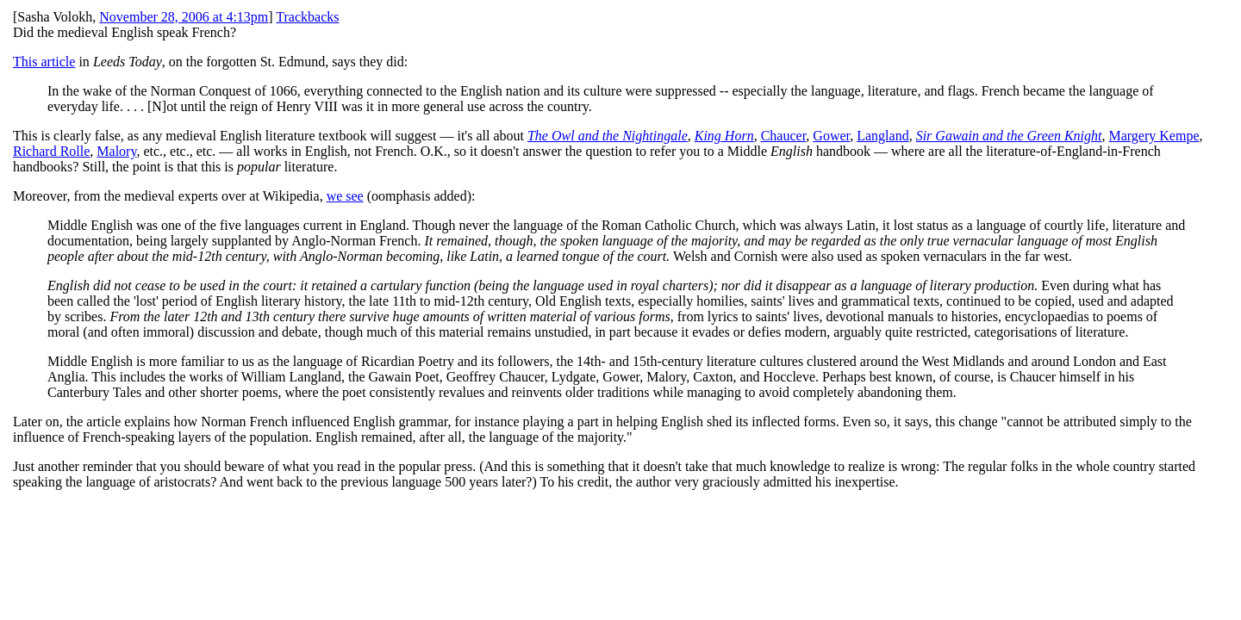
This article (44, 61)
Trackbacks (307, 16)
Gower (831, 135)
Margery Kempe (1154, 135)
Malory (116, 151)
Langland (882, 135)
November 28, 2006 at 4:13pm (183, 16)
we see (345, 196)
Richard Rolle (51, 151)
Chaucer (784, 135)
